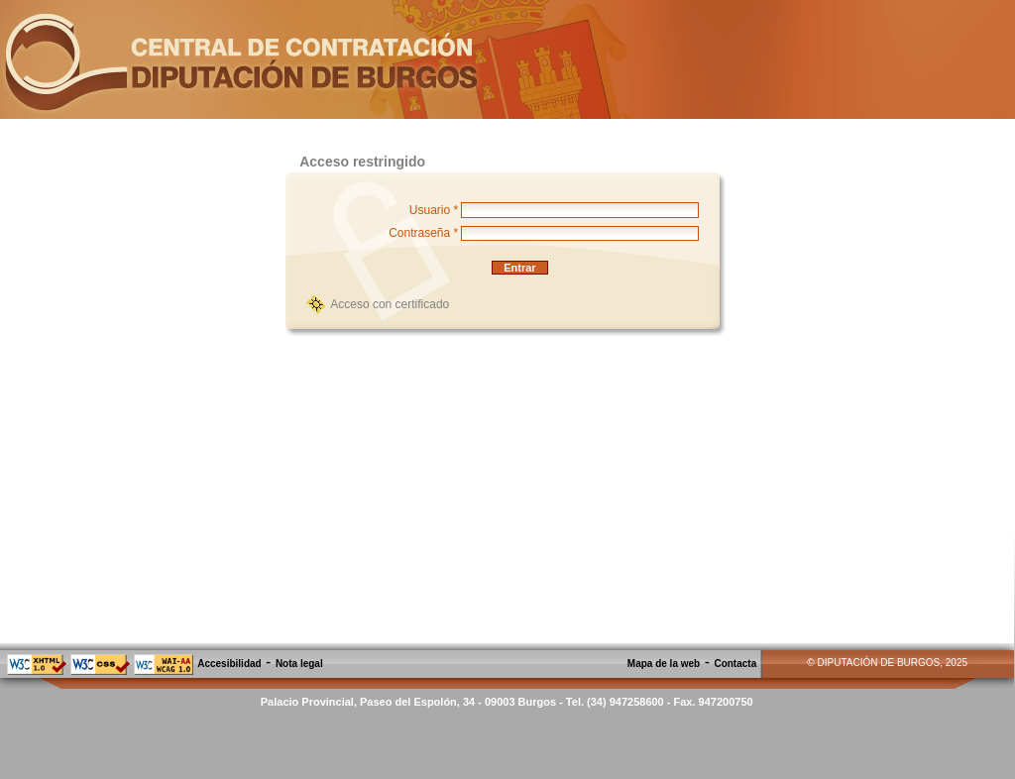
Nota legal (299, 663)
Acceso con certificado (389, 304)
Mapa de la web (663, 663)
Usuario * (433, 210)
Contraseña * (423, 233)
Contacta (735, 663)
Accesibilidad (229, 663)
